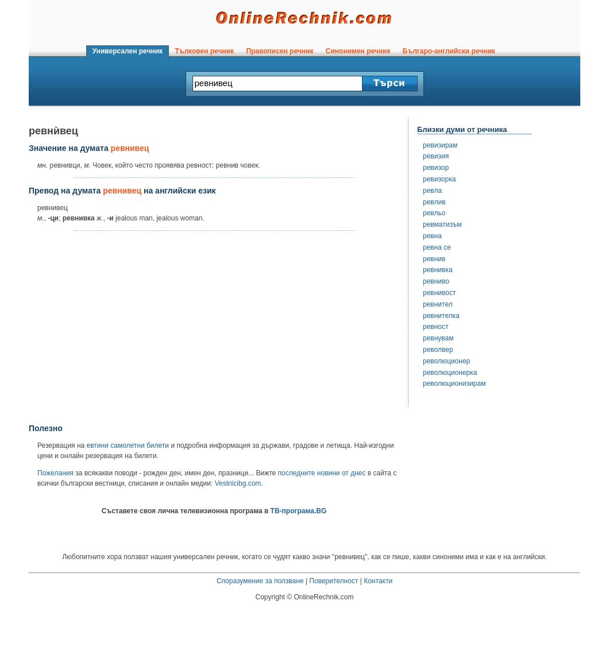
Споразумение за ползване (260, 581)
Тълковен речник (204, 51)
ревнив (434, 259)
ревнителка (441, 316)
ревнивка (438, 270)
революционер (446, 361)
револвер (438, 350)
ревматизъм (442, 224)
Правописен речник (279, 51)
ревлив (434, 202)
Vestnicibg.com (238, 483)
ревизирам (440, 145)
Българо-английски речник (449, 51)
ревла (432, 191)
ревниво (436, 281)
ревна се (437, 247)
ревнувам (438, 338)
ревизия (436, 156)
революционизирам (454, 383)
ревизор (436, 168)
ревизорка (439, 179)
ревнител (438, 304)
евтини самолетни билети (128, 445)
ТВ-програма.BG (299, 511)
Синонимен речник (358, 51)
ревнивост (439, 293)
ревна (432, 236)
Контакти (378, 581)
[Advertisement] (214, 328)
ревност (436, 327)
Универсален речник (127, 51)
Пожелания (55, 473)
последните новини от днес (322, 473)
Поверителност (333, 581)
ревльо (434, 213)
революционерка (450, 373)
